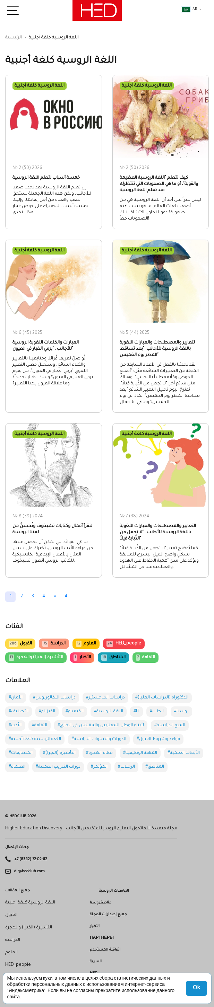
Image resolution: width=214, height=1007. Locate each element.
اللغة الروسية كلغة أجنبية (30, 902)
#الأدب (15, 725)
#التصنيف (18, 711)
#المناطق (154, 767)
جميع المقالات (17, 891)
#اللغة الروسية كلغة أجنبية (35, 739)
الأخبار (82, 657)
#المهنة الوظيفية (140, 753)
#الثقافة (39, 725)
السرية (96, 962)
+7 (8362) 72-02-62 (30, 859)
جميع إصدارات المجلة (108, 914)
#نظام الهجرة (99, 753)
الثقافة (145, 657)
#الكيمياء (75, 711)
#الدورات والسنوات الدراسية (98, 739)
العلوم (86, 644)
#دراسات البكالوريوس (54, 697)
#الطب (157, 711)
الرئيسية (13, 37)
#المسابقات (21, 753)
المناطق (113, 657)
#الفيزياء (47, 711)
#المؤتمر (99, 767)
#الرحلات (126, 767)
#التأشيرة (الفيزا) (59, 753)
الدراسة (53, 644)
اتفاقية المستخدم (105, 950)
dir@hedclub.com (29, 871)
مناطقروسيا (100, 903)
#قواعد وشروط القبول (158, 739)
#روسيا (181, 711)
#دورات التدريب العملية (58, 767)
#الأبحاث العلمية (184, 753)
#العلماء (17, 767)
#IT (136, 711)
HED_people (123, 644)
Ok (196, 988)
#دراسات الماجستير (105, 697)
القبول (20, 644)
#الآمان (16, 697)
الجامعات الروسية (114, 891)
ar (189, 9)
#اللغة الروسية (108, 711)
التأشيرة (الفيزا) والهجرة (36, 657)
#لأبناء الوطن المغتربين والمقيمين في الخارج (101, 725)
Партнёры (102, 938)
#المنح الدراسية (169, 725)
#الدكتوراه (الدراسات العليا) (161, 697)
